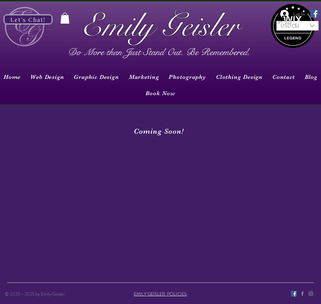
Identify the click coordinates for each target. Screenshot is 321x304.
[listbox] (297, 26)
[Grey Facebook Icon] (302, 294)
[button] (284, 22)
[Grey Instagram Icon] (311, 294)
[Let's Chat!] (28, 19)
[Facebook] (314, 13)
